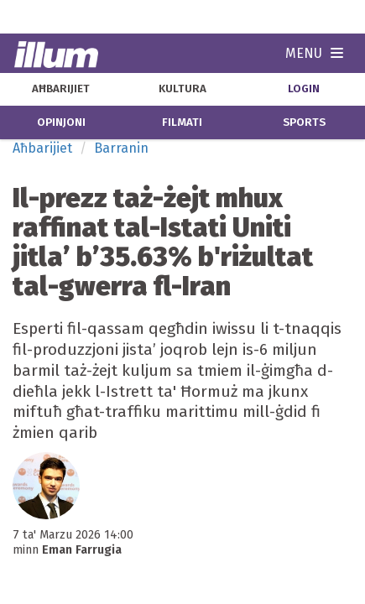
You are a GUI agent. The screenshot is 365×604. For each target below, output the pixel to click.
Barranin (121, 148)
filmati (182, 122)
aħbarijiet (61, 89)
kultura (182, 89)
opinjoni (61, 122)
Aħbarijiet (42, 148)
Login (304, 89)
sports (304, 122)
